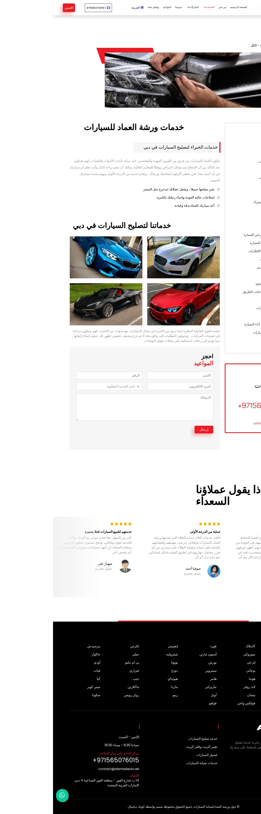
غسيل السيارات (153, 755)
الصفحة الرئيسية (185, 7)
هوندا (199, 678)
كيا (45, 678)
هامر (160, 678)
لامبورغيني (234, 687)
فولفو (160, 703)
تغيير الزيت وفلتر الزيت (148, 746)
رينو (122, 695)
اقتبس (16, 7)
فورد (160, 646)
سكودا (43, 695)
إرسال (151, 429)
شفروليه (119, 654)
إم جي (198, 662)
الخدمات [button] (157, 7)
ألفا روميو (234, 646)
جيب (83, 678)
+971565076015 (43, 8)
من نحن (169, 7)
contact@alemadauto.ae (218, 423)
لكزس (81, 646)
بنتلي (237, 670)
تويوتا (121, 662)
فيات (44, 670)
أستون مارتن (155, 654)
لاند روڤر (196, 687)
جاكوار (43, 654)
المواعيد (114, 7)
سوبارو (236, 703)
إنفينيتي (120, 646)
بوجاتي (197, 670)
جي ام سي (234, 678)
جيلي (82, 654)
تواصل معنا (100, 7)
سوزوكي (196, 654)
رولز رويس (78, 695)
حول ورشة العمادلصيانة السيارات (161, 806)
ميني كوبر (40, 687)
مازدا (121, 687)
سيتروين (158, 670)
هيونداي (120, 678)
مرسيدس (40, 646)
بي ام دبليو (79, 662)
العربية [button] (85, 7)
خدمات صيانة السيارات (148, 763)
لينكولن (236, 662)
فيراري (81, 670)
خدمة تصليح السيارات (149, 738)
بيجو (238, 654)
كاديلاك (197, 646)
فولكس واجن (193, 703)
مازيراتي (158, 687)
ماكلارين (80, 687)
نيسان (198, 695)
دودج (121, 670)
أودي (44, 662)
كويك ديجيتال (83, 806)
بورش (159, 662)
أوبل (161, 695)
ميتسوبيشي (233, 695)
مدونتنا (125, 7)
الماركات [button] (140, 7)
